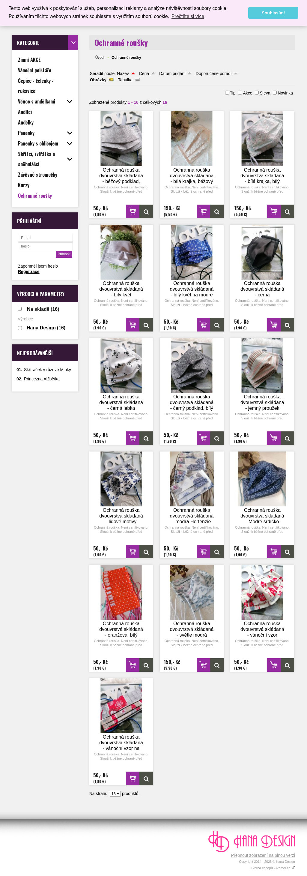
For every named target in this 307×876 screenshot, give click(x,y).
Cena (144, 73)
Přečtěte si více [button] (187, 16)
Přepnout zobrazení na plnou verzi (263, 855)
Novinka (285, 93)
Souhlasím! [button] (273, 12)
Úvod (99, 58)
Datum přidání (172, 73)
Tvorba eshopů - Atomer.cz (273, 868)
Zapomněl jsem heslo (38, 266)
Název (123, 73)
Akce (247, 93)
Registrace (29, 271)
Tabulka (125, 79)
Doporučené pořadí (214, 73)
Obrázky (98, 79)
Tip (233, 93)
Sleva (265, 93)
